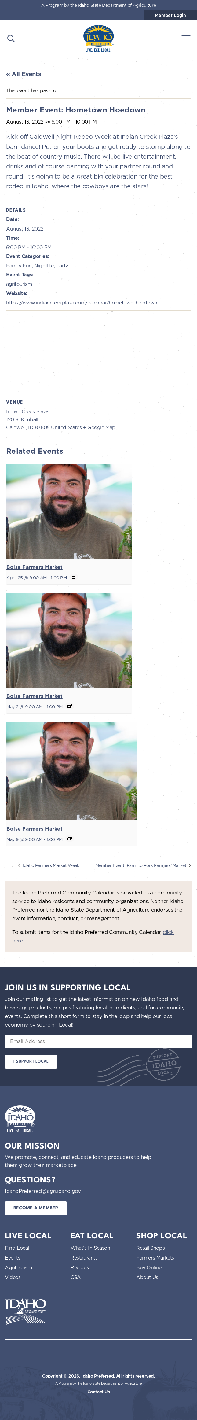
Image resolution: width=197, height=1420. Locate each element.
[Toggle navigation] (186, 38)
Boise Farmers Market (34, 567)
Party (62, 266)
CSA (76, 1277)
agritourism (19, 284)
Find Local (17, 1248)
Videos (13, 1277)
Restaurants (84, 1258)
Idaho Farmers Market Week (50, 865)
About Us (147, 1277)
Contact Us (98, 1392)
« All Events (23, 74)
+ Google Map (99, 427)
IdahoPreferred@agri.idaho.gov (43, 1191)
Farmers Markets (155, 1258)
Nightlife (43, 266)
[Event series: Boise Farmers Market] (74, 577)
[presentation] (69, 511)
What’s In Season (90, 1248)
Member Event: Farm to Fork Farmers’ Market (141, 865)
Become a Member (35, 1208)
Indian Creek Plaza (27, 411)
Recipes (80, 1267)
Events (12, 1258)
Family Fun (19, 266)
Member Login (170, 15)
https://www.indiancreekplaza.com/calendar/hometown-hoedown (81, 303)
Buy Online (149, 1267)
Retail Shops (150, 1248)
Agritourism (18, 1267)
